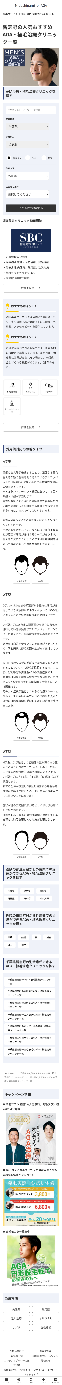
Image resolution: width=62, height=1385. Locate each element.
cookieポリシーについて (45, 1355)
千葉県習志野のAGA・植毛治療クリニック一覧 (29, 981)
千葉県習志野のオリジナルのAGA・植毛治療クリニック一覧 (29, 1028)
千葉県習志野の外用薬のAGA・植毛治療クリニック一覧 (29, 1004)
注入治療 (16, 1318)
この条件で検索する (31, 208)
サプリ (16, 1327)
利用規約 (45, 1360)
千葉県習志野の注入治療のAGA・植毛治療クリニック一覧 (29, 1016)
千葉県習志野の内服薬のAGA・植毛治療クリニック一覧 (29, 993)
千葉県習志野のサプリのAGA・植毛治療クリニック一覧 (29, 1040)
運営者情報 (45, 1351)
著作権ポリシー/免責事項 (17, 1369)
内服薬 (16, 1309)
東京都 (27, 898)
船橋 (23, 937)
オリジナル (45, 1318)
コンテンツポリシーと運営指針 (17, 1362)
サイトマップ (31, 1374)
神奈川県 (44, 898)
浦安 (48, 937)
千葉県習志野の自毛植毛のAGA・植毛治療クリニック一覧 (29, 1051)
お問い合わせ (17, 1351)
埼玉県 (11, 898)
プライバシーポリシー (45, 1369)
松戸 (23, 944)
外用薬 (46, 1309)
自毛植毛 (46, 1327)
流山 (10, 944)
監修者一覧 (17, 1355)
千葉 (10, 937)
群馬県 (43, 890)
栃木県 (27, 890)
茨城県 (11, 890)
